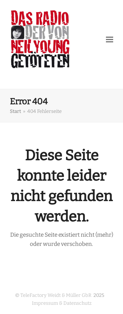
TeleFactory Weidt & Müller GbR (56, 295)
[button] (109, 39)
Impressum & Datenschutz (62, 303)
